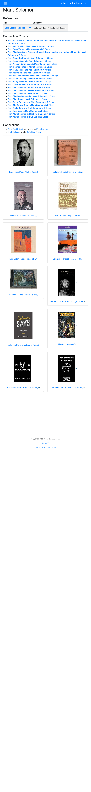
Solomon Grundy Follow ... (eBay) (23, 295)
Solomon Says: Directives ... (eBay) (23, 345)
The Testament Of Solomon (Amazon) (66, 388)
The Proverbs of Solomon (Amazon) (22, 388)
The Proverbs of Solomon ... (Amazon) (66, 301)
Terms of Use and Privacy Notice (45, 447)
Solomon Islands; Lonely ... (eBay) (68, 259)
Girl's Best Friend (15, 129)
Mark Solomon (42, 129)
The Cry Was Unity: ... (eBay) (67, 215)
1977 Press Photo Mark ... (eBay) (23, 172)
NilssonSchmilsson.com (74, 3)
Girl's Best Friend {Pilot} (15, 28)
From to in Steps (31, 46)
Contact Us (45, 443)
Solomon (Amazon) (66, 344)
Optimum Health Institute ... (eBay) (68, 172)
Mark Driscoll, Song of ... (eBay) (23, 215)
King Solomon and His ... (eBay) (23, 259)
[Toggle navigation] (5, 3)
